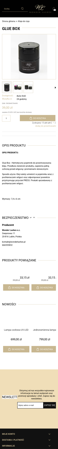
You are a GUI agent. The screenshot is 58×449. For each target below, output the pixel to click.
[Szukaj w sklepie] (10, 8)
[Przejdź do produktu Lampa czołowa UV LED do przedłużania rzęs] (16, 323)
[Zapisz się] (49, 405)
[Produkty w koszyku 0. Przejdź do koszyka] (54, 8)
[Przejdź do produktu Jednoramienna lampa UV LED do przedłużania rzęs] (44, 323)
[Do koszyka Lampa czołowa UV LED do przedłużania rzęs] (16, 349)
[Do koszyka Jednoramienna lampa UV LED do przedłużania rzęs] (44, 349)
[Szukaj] (22, 8)
